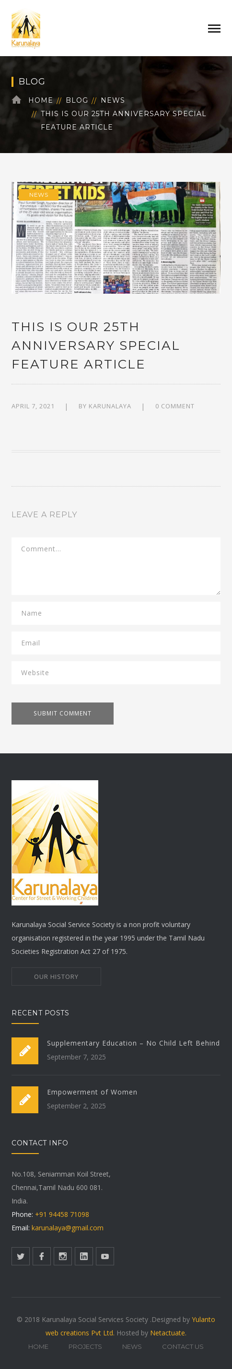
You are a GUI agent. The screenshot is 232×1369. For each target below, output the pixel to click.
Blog (77, 100)
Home (40, 100)
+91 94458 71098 (61, 1214)
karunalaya (110, 406)
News (113, 100)
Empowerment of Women (92, 1091)
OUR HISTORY (56, 976)
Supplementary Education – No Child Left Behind (133, 1043)
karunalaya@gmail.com (68, 1227)
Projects (85, 1346)
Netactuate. (168, 1332)
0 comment (175, 406)
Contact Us (183, 1346)
